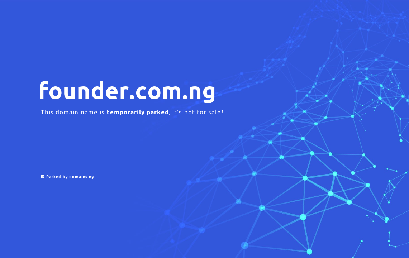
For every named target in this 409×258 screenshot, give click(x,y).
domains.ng (81, 177)
